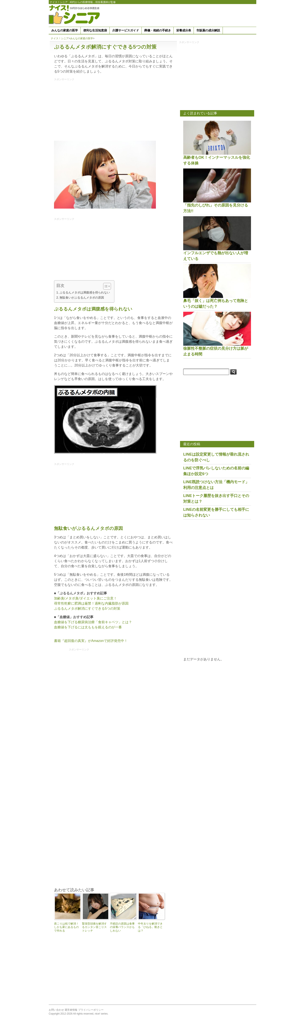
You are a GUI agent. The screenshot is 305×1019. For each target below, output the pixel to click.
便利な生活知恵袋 (95, 30)
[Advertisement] (179, 14)
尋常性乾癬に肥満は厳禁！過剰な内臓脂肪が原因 (91, 603)
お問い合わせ (56, 1009)
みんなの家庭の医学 (64, 30)
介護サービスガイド (125, 30)
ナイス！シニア (59, 2)
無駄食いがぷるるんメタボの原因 (82, 297)
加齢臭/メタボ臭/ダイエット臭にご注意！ (85, 598)
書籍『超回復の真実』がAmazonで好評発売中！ (91, 641)
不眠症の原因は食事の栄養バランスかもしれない (122, 927)
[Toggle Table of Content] (105, 286)
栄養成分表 (183, 30)
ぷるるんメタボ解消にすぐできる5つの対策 (87, 608)
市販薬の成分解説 (208, 30)
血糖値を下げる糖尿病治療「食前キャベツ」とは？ (93, 622)
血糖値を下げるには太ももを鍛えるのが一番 (88, 627)
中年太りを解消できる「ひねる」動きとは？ (150, 927)
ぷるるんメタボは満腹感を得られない (85, 292)
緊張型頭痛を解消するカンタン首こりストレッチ (94, 927)
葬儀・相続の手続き (157, 30)
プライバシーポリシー (91, 1009)
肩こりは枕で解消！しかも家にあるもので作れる (66, 927)
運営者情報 (71, 1009)
